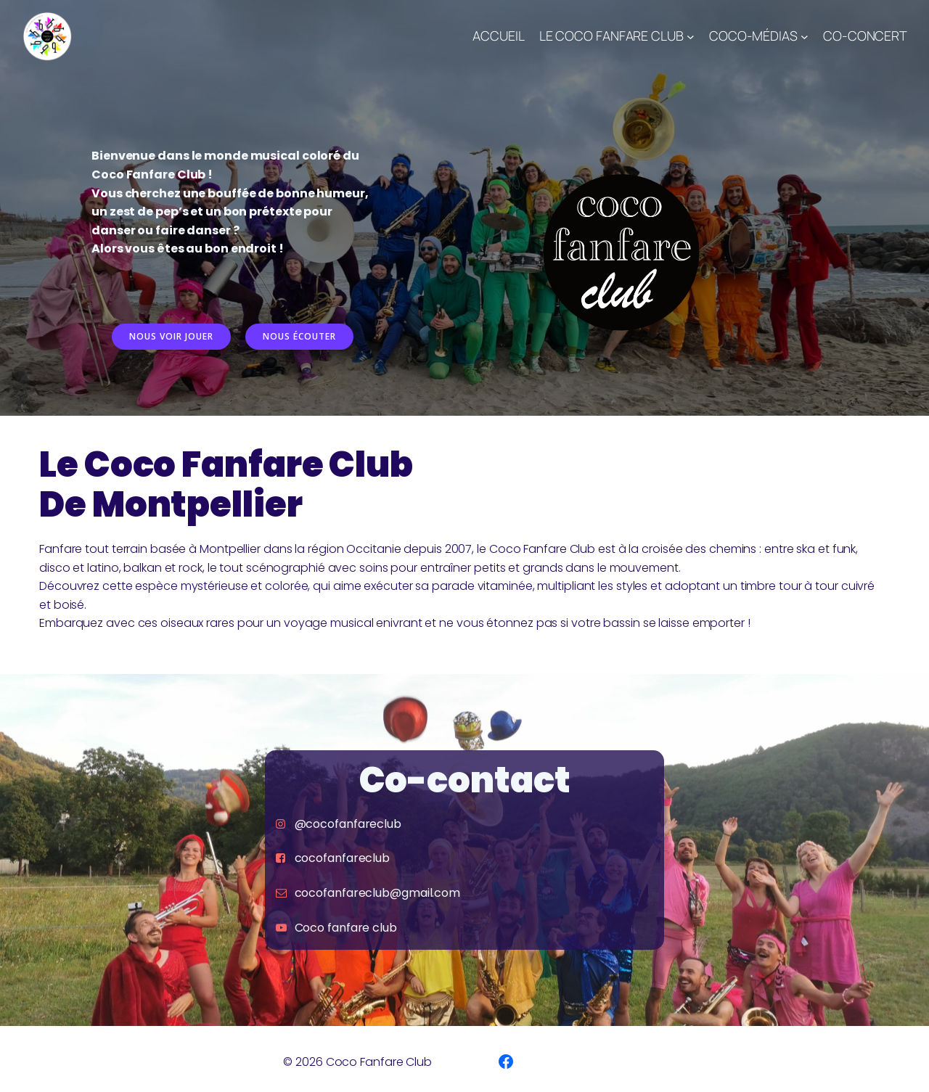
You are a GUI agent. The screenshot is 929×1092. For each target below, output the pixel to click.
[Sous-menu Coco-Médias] (805, 37)
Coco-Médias (753, 35)
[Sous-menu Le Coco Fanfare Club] (691, 37)
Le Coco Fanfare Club (611, 35)
